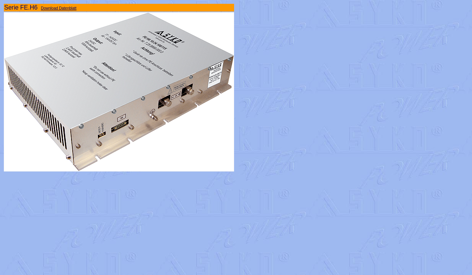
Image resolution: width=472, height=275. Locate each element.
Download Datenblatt (58, 8)
